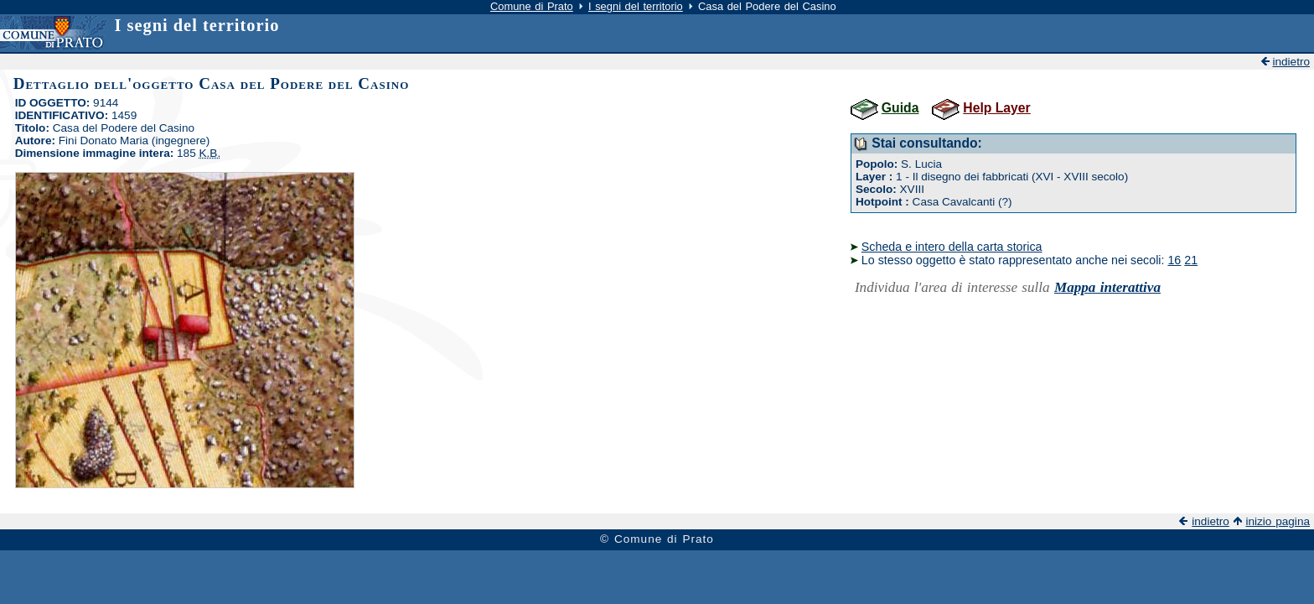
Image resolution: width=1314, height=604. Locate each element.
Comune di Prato (531, 6)
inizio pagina (1277, 521)
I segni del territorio (635, 6)
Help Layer (996, 108)
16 (1174, 260)
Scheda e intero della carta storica (951, 246)
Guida (900, 108)
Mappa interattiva (1107, 287)
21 (1191, 260)
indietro (1291, 61)
